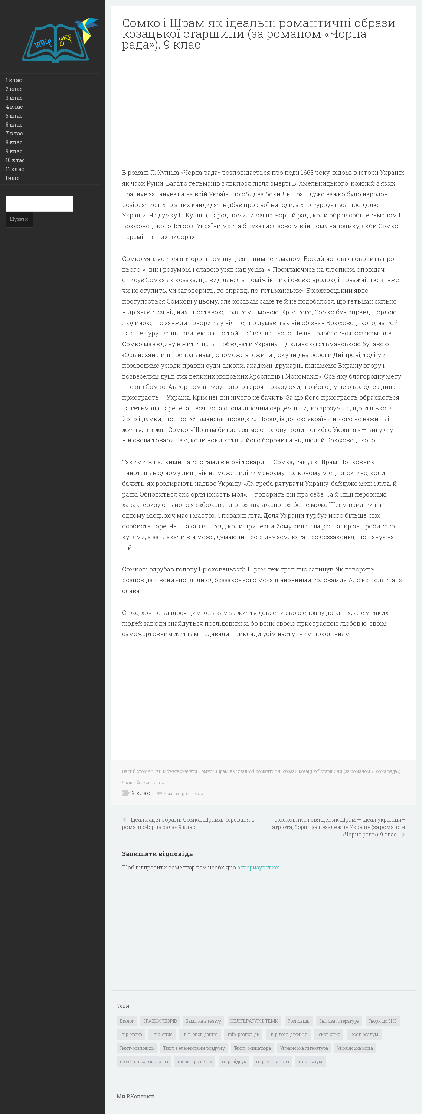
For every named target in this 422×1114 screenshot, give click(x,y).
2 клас (14, 88)
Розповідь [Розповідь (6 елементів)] (299, 1021)
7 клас (14, 133)
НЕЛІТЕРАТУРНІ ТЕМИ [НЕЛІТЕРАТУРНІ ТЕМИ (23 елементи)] (254, 1021)
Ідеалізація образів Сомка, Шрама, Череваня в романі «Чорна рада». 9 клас (188, 823)
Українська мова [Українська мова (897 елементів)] (355, 1048)
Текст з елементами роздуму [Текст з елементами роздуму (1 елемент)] (194, 1048)
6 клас (14, 124)
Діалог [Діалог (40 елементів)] (127, 1021)
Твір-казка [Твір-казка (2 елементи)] (131, 1034)
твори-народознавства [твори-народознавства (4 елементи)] (144, 1061)
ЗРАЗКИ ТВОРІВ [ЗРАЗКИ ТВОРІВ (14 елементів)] (160, 1021)
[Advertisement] (263, 109)
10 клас (15, 160)
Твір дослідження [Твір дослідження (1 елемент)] (288, 1034)
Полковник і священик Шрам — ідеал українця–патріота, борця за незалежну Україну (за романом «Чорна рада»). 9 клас (336, 827)
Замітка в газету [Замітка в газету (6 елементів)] (203, 1021)
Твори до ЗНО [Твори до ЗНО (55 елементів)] (383, 1021)
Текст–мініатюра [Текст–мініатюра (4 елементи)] (252, 1048)
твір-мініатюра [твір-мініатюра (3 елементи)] (272, 1061)
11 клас (15, 169)
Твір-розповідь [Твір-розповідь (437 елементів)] (243, 1034)
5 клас (14, 115)
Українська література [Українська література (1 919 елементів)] (304, 1048)
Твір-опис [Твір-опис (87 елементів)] (162, 1034)
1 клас (14, 79)
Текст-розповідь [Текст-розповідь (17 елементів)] (137, 1048)
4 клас (14, 106)
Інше (13, 177)
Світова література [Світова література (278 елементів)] (339, 1021)
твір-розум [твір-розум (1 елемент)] (310, 1061)
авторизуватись (259, 867)
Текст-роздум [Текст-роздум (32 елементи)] (364, 1034)
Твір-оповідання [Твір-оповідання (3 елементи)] (200, 1034)
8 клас (14, 142)
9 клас (14, 151)
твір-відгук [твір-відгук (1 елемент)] (234, 1061)
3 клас (14, 97)
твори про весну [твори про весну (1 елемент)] (194, 1061)
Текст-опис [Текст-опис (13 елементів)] (328, 1034)
